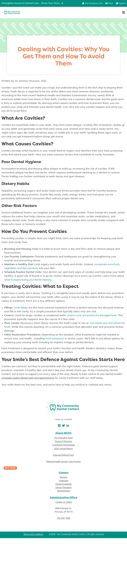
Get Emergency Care (94, 3)
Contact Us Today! (63, 502)
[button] (123, 12)
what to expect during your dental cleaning (30, 280)
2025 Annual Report (63, 449)
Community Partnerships (63, 445)
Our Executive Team (63, 438)
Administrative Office (63, 497)
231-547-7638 (63, 518)
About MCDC (63, 433)
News (110, 3)
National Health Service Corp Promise (63, 462)
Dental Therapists (64, 488)
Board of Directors (63, 442)
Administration (63, 491)
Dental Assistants (64, 484)
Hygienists (63, 481)
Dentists (63, 478)
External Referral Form (63, 455)
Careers (63, 472)
